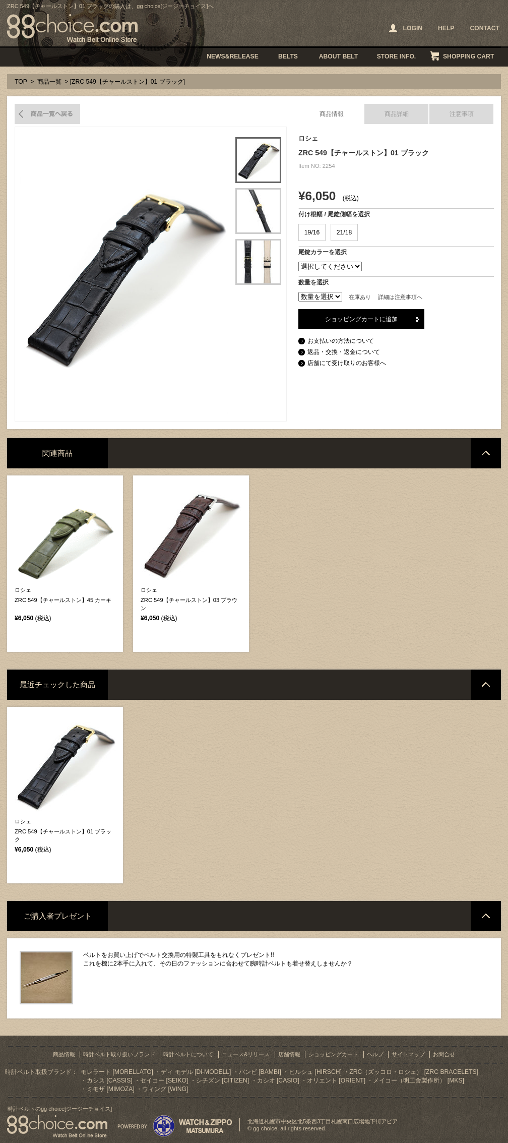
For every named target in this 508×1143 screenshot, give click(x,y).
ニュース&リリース (246, 1054)
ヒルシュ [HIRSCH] (315, 1071)
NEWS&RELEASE (233, 56)
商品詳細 (397, 113)
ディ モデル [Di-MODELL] (196, 1071)
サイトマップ (408, 1054)
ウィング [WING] (165, 1089)
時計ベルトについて (188, 1054)
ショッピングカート (333, 1054)
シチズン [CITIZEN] (222, 1080)
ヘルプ (375, 1054)
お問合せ (444, 1054)
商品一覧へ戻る (47, 114)
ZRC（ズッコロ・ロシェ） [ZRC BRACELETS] (413, 1071)
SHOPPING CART (468, 56)
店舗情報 (289, 1054)
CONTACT (484, 28)
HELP (446, 28)
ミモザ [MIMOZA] (111, 1089)
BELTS (288, 56)
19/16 (312, 232)
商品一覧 (49, 81)
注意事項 (462, 113)
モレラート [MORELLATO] (117, 1071)
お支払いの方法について (340, 340)
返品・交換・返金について (343, 351)
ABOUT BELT (338, 56)
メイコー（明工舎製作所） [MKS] (418, 1080)
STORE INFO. (396, 56)
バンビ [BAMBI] (260, 1071)
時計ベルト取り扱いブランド (119, 1054)
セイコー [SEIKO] (164, 1080)
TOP (21, 81)
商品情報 (332, 113)
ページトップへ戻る (486, 453)
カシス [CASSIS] (110, 1080)
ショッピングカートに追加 (361, 319)
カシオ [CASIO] (278, 1080)
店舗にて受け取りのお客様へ (346, 363)
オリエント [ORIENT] (336, 1080)
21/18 (344, 232)
